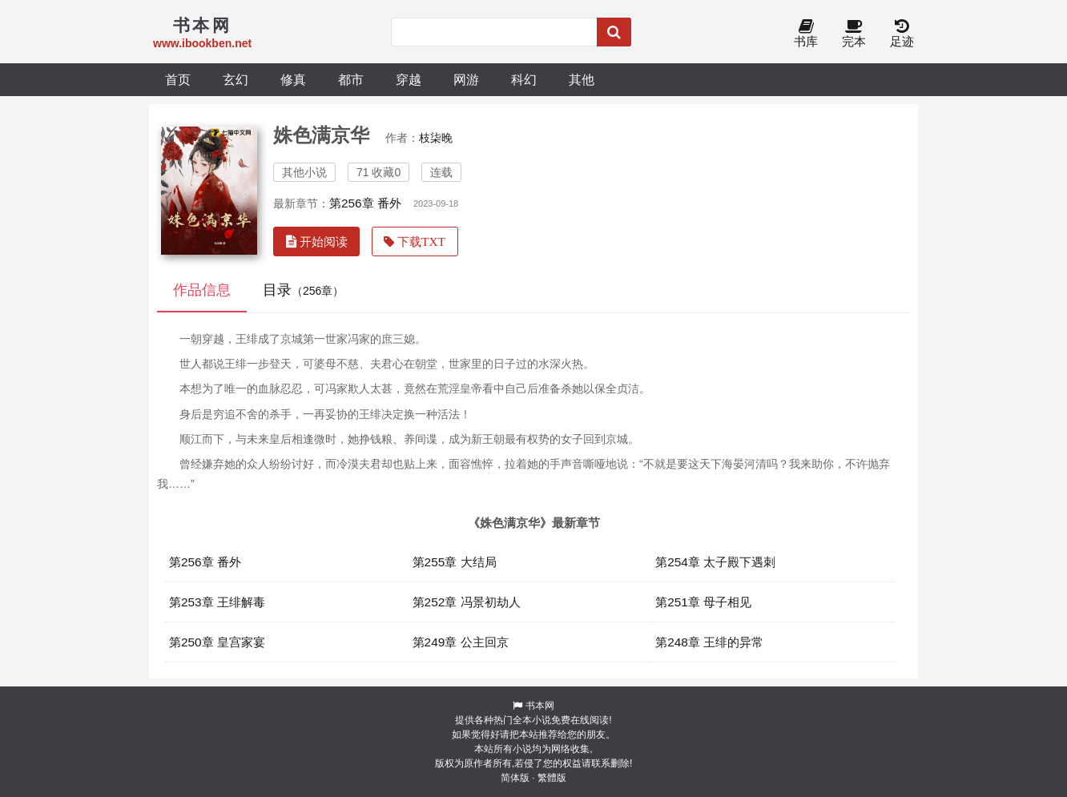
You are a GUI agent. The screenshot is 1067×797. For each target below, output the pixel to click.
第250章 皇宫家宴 (217, 642)
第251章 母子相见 (703, 602)
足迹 (902, 34)
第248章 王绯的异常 (709, 642)
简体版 (515, 777)
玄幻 (235, 79)
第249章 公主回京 (461, 642)
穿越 (408, 79)
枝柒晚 (436, 137)
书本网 (539, 705)
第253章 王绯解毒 (217, 602)
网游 (466, 79)
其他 (581, 79)
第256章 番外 (365, 203)
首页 (178, 79)
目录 (303, 290)
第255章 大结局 (455, 562)
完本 (854, 34)
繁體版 (552, 777)
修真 (293, 79)
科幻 (524, 79)
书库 (806, 34)
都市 (351, 79)
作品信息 (202, 290)
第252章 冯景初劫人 (467, 602)
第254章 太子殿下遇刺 (715, 562)
